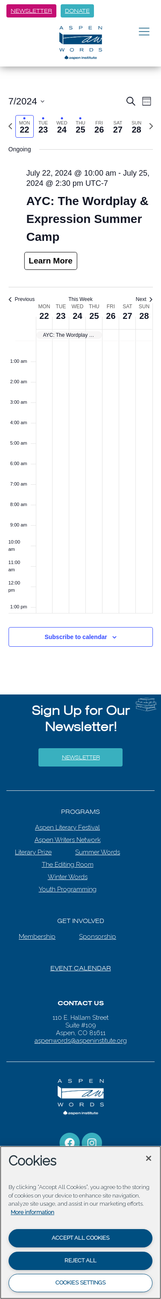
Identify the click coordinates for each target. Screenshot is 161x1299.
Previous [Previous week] (22, 299)
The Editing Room (68, 864)
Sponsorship (97, 936)
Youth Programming (68, 889)
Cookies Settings (80, 1282)
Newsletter (31, 10)
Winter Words (68, 877)
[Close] (148, 1158)
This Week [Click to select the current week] (80, 299)
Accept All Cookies (80, 1238)
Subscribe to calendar (75, 637)
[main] (80, 347)
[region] (80, 1222)
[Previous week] (10, 126)
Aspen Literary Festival (67, 827)
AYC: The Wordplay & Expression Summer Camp (87, 218)
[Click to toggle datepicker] (26, 101)
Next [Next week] (144, 299)
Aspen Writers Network (68, 840)
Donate (77, 10)
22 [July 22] (44, 316)
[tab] (24, 126)
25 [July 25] (94, 316)
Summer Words (97, 852)
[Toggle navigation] (144, 32)
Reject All (80, 1260)
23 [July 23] (60, 316)
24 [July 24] (77, 316)
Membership (37, 936)
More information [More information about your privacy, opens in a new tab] (32, 1212)
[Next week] (151, 126)
